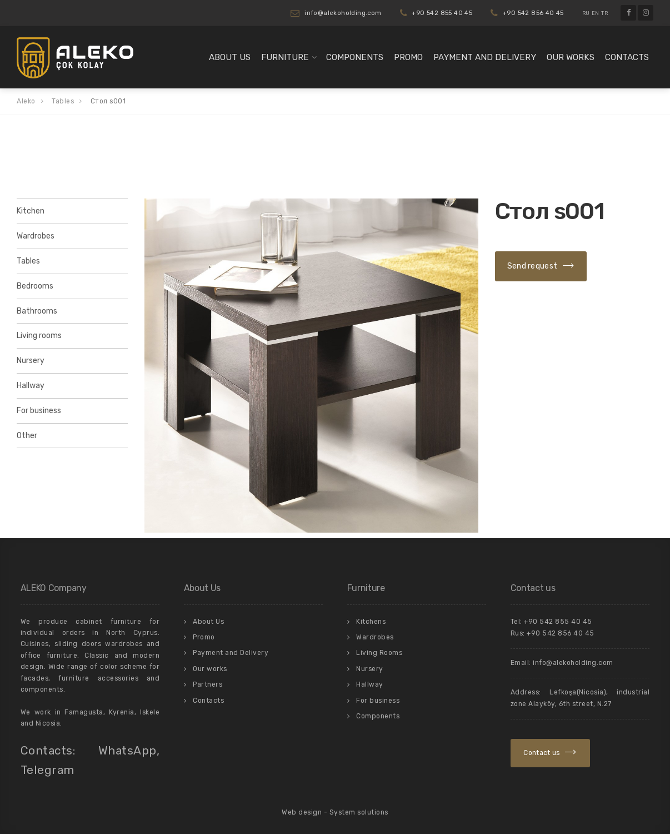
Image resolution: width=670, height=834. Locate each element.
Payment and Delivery (484, 57)
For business (39, 410)
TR (604, 13)
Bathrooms (37, 311)
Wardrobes (35, 236)
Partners (207, 684)
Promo (408, 57)
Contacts (627, 57)
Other (27, 435)
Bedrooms (35, 286)
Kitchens (371, 622)
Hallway (30, 385)
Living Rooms (379, 653)
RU (586, 13)
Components (354, 57)
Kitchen (30, 211)
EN (595, 13)
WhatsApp (127, 750)
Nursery (30, 360)
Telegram (47, 770)
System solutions (358, 812)
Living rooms (39, 335)
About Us (230, 57)
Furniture (285, 57)
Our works (570, 57)
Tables (28, 261)
